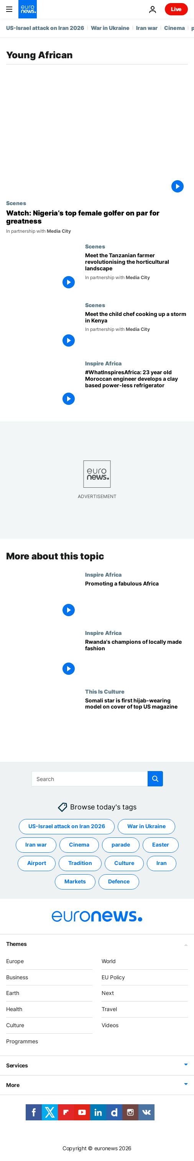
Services (17, 1065)
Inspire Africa (103, 363)
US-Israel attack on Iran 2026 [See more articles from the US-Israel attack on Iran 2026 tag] (66, 826)
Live (176, 9)
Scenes (16, 203)
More (13, 1085)
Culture (15, 1025)
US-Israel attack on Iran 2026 (45, 28)
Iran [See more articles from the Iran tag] (161, 863)
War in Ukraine (110, 28)
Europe (15, 961)
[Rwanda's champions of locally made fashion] (136, 659)
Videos (110, 1025)
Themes (16, 944)
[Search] (97, 778)
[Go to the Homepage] (27, 9)
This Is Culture (105, 691)
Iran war (147, 28)
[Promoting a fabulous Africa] (136, 600)
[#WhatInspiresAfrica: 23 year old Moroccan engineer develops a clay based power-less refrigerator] (136, 389)
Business (17, 977)
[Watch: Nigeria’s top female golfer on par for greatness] (97, 221)
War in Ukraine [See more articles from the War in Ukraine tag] (146, 826)
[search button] (155, 778)
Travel (109, 1009)
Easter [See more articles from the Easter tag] (160, 845)
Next (108, 993)
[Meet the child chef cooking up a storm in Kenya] (136, 331)
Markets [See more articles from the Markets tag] (75, 881)
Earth (12, 993)
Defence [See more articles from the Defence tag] (119, 881)
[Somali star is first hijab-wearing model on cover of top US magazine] (136, 717)
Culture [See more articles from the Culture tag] (124, 863)
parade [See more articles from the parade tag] (121, 845)
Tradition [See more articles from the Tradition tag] (80, 863)
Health (14, 1009)
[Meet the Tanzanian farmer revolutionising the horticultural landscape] (136, 272)
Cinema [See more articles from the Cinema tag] (79, 845)
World (109, 961)
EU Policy (113, 977)
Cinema (174, 28)
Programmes (22, 1041)
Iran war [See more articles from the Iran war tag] (36, 845)
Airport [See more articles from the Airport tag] (36, 863)
